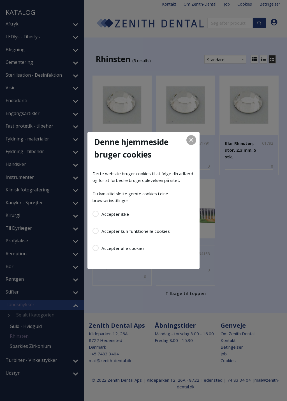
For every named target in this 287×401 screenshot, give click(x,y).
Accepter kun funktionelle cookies (135, 231)
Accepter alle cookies (123, 248)
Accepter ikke (115, 214)
